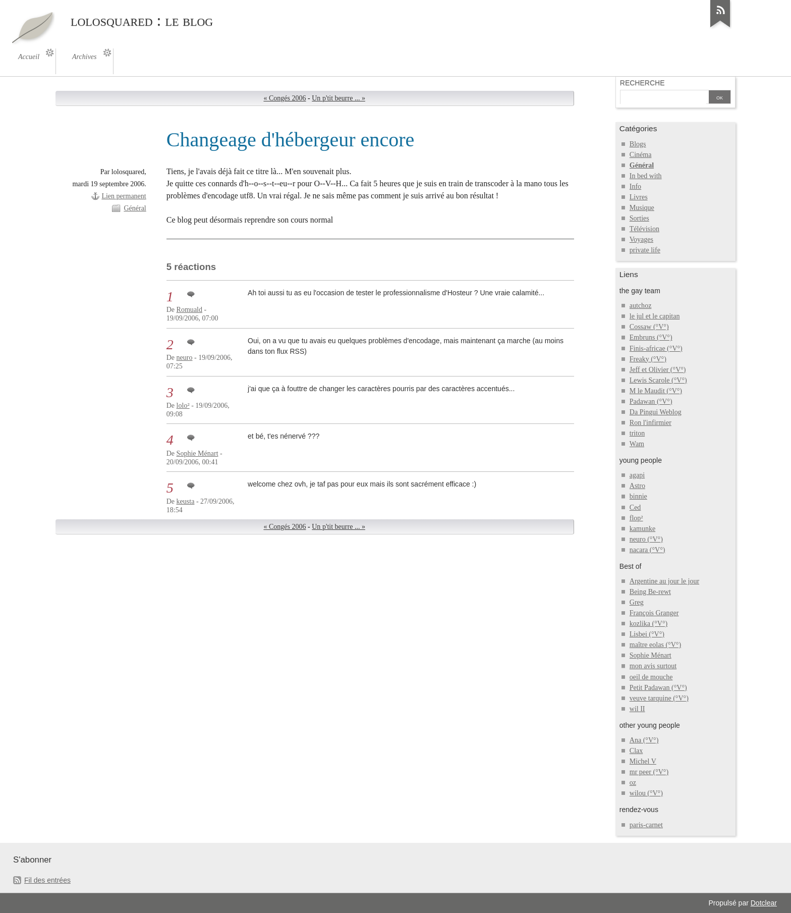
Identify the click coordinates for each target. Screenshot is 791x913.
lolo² (183, 405)
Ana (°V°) (644, 740)
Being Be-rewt (650, 592)
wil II (637, 709)
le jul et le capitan (655, 316)
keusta (186, 501)
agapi (637, 475)
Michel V (643, 761)
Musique (642, 207)
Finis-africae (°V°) (656, 348)
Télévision (644, 229)
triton (637, 433)
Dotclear (764, 903)
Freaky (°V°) (648, 359)
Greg (637, 602)
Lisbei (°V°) (647, 634)
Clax (636, 751)
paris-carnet (646, 825)
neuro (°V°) (646, 539)
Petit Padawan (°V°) (658, 687)
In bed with (646, 176)
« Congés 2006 (284, 98)
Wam (637, 444)
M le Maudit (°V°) (656, 391)
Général (135, 208)
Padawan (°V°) (651, 401)
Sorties (639, 218)
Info (635, 186)
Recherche (642, 83)
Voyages (641, 239)
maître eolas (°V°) (655, 645)
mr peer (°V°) (649, 772)
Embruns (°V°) (651, 337)
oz (633, 782)
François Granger (654, 613)
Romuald (189, 309)
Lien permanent (123, 196)
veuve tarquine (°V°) (659, 698)
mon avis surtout (653, 666)
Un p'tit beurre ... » (338, 98)
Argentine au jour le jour (664, 581)
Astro (637, 486)
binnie (638, 496)
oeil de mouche (651, 677)
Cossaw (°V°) (649, 327)
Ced (635, 507)
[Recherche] (663, 97)
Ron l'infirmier (650, 422)
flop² (636, 518)
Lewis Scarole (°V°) (658, 380)
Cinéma (641, 154)
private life (645, 250)
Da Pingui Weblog (656, 412)
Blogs (638, 144)
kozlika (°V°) (648, 623)
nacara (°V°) (647, 550)
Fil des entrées (47, 880)
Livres (639, 197)
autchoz (641, 305)
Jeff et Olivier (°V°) (658, 369)
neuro (185, 357)
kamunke (642, 528)
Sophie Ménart (197, 453)
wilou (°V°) (646, 793)
